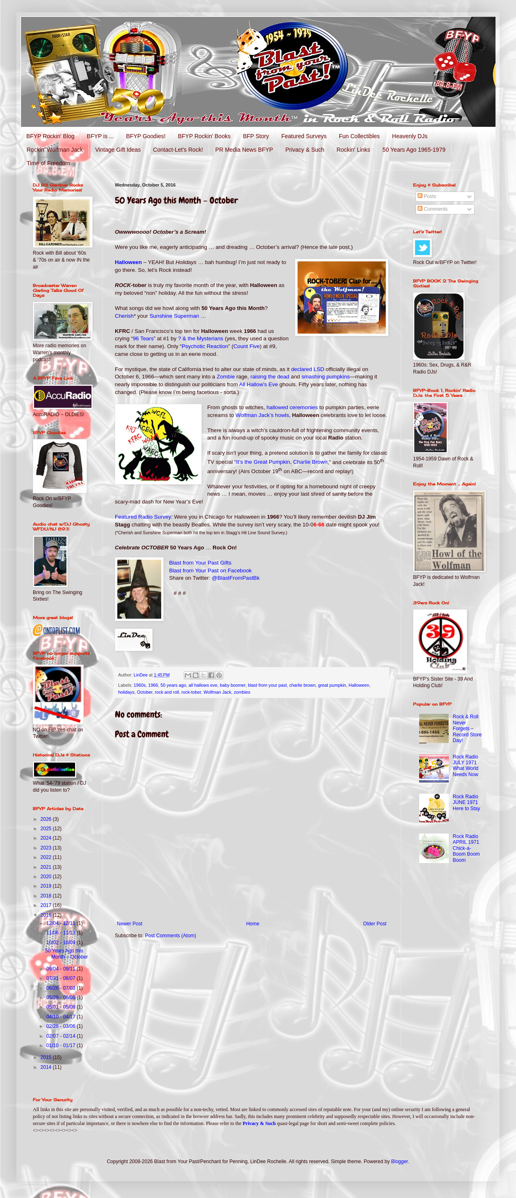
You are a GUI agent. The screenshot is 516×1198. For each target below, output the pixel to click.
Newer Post (129, 924)
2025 (47, 828)
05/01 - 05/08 (61, 1007)
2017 (47, 905)
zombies (242, 692)
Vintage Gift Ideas (118, 149)
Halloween (359, 685)
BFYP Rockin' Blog (50, 136)
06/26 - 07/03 (61, 988)
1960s (140, 685)
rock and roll (167, 692)
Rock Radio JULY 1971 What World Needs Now (465, 765)
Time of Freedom (48, 163)
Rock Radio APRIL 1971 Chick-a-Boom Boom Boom (466, 848)
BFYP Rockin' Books (204, 136)
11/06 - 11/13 (61, 933)
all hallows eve (203, 685)
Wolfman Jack (217, 692)
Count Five (246, 346)
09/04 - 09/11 (61, 969)
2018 (47, 896)
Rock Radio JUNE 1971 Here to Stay (466, 802)
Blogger (399, 1161)
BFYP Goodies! (145, 136)
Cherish (124, 316)
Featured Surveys (304, 136)
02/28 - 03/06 (61, 1026)
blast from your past (267, 685)
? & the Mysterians (200, 338)
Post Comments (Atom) (170, 935)
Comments (433, 209)
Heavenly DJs (409, 136)
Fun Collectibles (359, 136)
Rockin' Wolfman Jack (55, 149)
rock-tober (191, 692)
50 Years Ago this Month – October (66, 953)
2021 (47, 867)
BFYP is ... (100, 136)
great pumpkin (332, 685)
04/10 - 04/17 (61, 1017)
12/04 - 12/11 (61, 923)
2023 (47, 848)
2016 (47, 915)
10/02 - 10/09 (61, 942)
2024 (47, 838)
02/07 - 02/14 (61, 1036)
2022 (47, 857)
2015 (47, 1057)
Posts (427, 196)
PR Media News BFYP (244, 149)
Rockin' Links (353, 149)
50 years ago (173, 685)
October (145, 692)
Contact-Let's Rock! (178, 149)
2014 (47, 1067)
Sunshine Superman (174, 316)
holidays (126, 692)
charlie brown (302, 685)
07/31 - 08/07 (61, 978)
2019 (47, 886)
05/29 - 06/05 (61, 997)
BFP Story (256, 136)
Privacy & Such (304, 149)
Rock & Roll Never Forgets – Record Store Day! (467, 728)
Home (252, 924)
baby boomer (232, 685)
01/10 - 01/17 (61, 1045)
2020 (47, 876)
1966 (153, 685)
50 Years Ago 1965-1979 (414, 149)
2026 (47, 819)
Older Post (374, 924)
